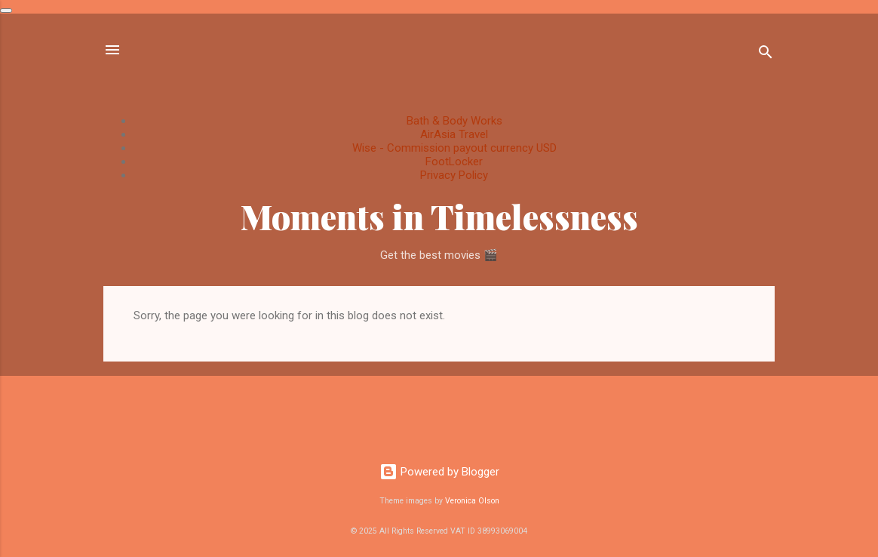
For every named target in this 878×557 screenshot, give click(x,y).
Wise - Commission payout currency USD (454, 148)
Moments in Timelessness (439, 216)
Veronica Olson (472, 501)
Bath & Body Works (454, 121)
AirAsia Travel (454, 134)
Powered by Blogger (439, 472)
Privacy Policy (454, 175)
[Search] (766, 55)
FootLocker (454, 161)
